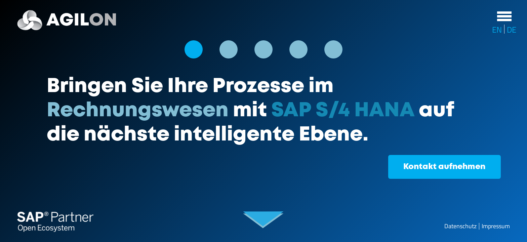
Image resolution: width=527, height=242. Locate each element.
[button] (193, 49)
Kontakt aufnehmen (444, 166)
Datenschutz (460, 226)
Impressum (496, 226)
